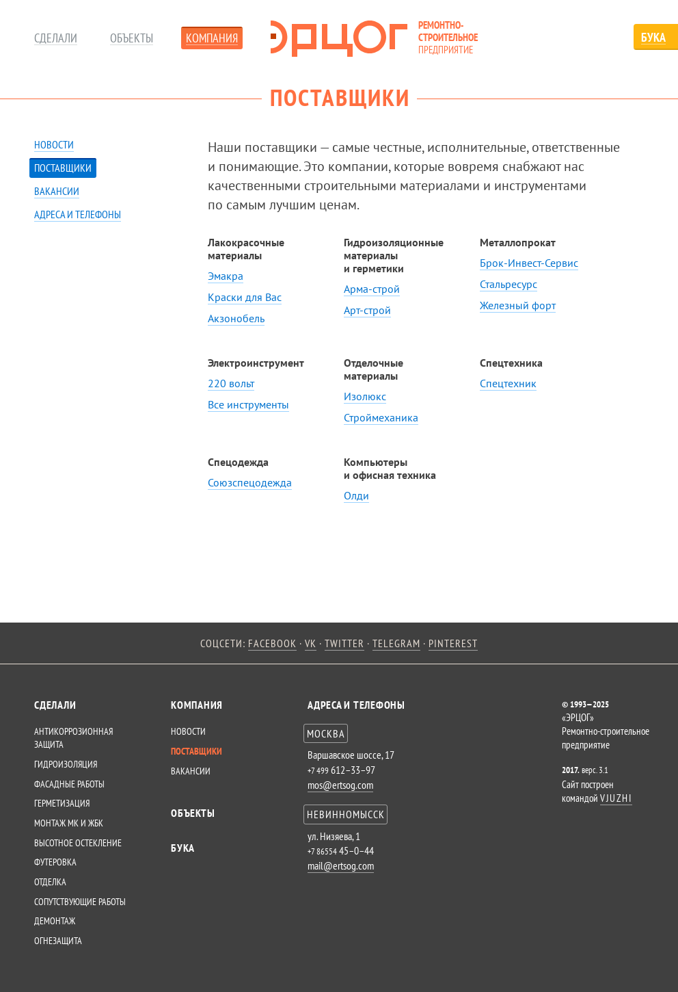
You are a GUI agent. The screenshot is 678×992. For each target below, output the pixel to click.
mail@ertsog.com (341, 865)
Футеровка (55, 862)
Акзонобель (236, 318)
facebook (272, 643)
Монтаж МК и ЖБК (68, 823)
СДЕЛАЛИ (55, 705)
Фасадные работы (69, 784)
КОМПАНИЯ (197, 705)
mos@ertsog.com (340, 785)
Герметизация (62, 803)
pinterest (453, 643)
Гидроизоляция (65, 764)
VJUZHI (616, 798)
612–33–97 (341, 769)
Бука (183, 847)
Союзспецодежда (250, 482)
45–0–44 (341, 850)
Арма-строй (372, 289)
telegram (396, 643)
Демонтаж (54, 921)
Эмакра (225, 276)
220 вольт (231, 383)
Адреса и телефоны (77, 214)
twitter (344, 643)
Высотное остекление (78, 843)
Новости (54, 144)
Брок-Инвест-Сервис (529, 263)
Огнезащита (58, 941)
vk (310, 643)
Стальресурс (508, 284)
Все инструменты (248, 404)
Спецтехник (508, 383)
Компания (212, 38)
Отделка (50, 882)
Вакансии (56, 191)
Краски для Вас (245, 297)
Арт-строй (367, 310)
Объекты (131, 38)
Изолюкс (365, 396)
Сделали (55, 38)
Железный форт (518, 305)
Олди (356, 495)
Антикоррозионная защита (73, 737)
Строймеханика (381, 417)
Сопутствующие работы (80, 902)
